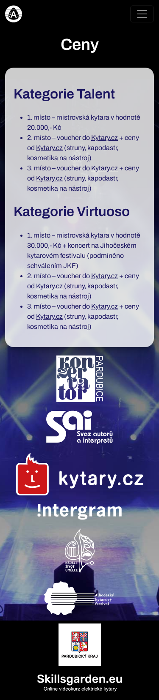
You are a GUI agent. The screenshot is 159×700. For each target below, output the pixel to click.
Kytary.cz (104, 137)
